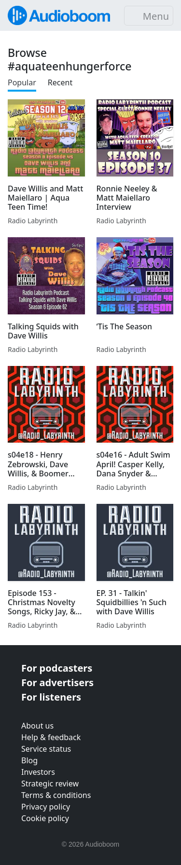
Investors (38, 772)
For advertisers (57, 682)
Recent (60, 82)
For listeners (51, 696)
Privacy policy (45, 806)
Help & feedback (51, 737)
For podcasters (56, 668)
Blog (29, 760)
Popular (22, 82)
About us (37, 725)
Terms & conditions (56, 795)
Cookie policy (45, 818)
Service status (46, 748)
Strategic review (50, 783)
